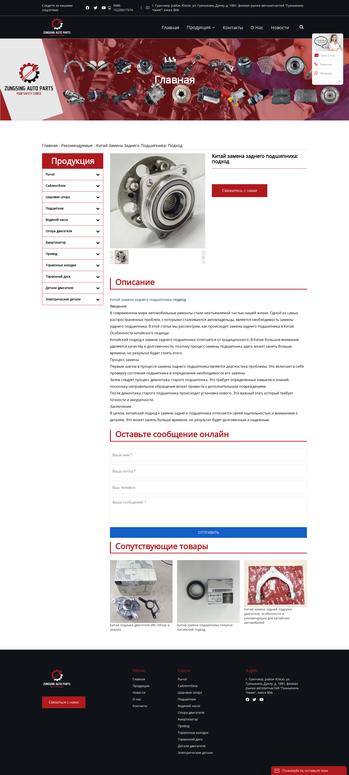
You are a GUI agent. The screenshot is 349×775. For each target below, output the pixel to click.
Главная (50, 145)
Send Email (324, 55)
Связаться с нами (64, 702)
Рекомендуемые (77, 145)
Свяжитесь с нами (239, 190)
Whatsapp (323, 73)
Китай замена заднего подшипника (141, 299)
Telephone (323, 64)
